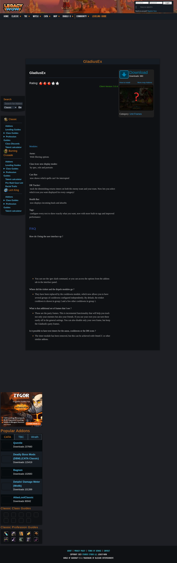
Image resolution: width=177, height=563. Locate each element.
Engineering (29, 533)
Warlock (36, 514)
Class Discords (12, 143)
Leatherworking (36, 533)
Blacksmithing (13, 533)
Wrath (34, 436)
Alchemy (6, 533)
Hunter (29, 520)
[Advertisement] (12, 261)
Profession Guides (10, 138)
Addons (9, 126)
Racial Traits (11, 186)
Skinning (21, 539)
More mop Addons (144, 82)
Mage (13, 520)
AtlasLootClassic (23, 497)
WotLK (36, 16)
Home (6, 16)
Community (81, 16)
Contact (107, 551)
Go (19, 107)
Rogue (6, 520)
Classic (15, 16)
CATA (7, 436)
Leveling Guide (99, 16)
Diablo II (67, 16)
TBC (25, 16)
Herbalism (6, 539)
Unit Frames (136, 114)
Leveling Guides (13, 129)
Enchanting (21, 533)
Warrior (29, 514)
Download (138, 72)
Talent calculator (13, 147)
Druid (13, 514)
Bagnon (18, 470)
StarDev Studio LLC (89, 554)
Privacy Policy (79, 551)
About (69, 551)
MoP (55, 16)
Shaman (21, 520)
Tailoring (29, 539)
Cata (46, 16)
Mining (13, 539)
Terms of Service (94, 551)
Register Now (152, 11)
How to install (124, 82)
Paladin (6, 514)
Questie (17, 443)
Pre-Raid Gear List (14, 182)
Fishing (36, 539)
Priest (21, 514)
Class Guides (12, 133)
